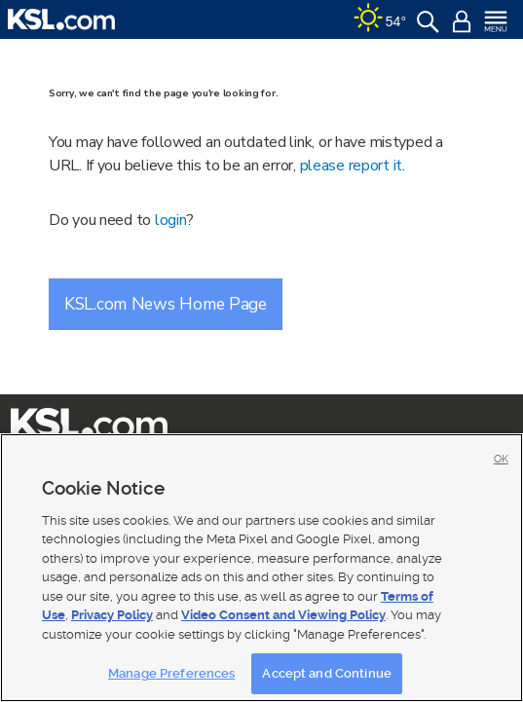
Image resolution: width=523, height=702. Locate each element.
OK (501, 459)
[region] (261, 567)
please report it (351, 165)
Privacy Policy (112, 615)
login (171, 220)
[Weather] (380, 19)
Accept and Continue (326, 673)
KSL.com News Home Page (165, 303)
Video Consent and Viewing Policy (283, 615)
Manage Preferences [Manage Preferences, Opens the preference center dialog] (171, 673)
